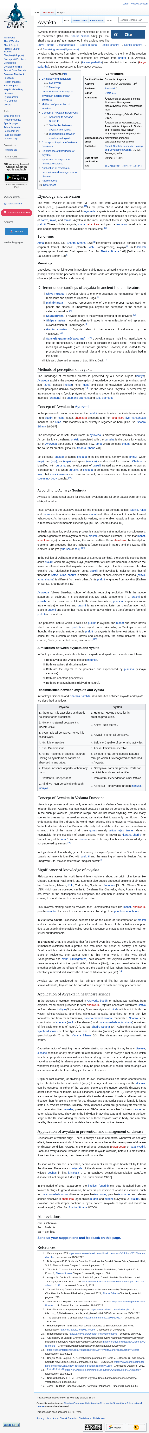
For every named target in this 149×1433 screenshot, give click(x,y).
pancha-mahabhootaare (98, 1018)
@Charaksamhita (13, 203)
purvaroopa (118, 1146)
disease (140, 1048)
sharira (72, 575)
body (53, 478)
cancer (137, 1109)
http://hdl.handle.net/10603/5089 (77, 1329)
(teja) (54, 461)
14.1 (53, 1369)
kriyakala (77, 1168)
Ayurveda (89, 211)
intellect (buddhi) (98, 1185)
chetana (82, 456)
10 (61, 333)
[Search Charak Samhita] (133, 20)
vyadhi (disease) (47, 1031)
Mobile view (99, 1418)
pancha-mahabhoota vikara (115, 1022)
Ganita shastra (133, 44)
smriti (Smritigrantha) (74, 959)
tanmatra (121, 224)
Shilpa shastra (110, 44)
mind (40, 474)
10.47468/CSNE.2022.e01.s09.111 (123, 166)
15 (95, 639)
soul (39, 478)
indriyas (43, 788)
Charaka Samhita (80, 696)
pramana (54, 397)
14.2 (58, 1369)
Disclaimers (85, 1418)
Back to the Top (11, 1425)
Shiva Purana (45, 44)
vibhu (92, 247)
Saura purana (88, 44)
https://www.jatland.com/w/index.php (110, 1309)
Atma (40, 242)
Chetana (137, 461)
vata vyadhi (138, 1146)
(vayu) (67, 461)
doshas (52, 1172)
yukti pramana (104, 397)
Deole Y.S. (110, 93)
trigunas (92, 659)
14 (70, 478)
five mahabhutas (136, 417)
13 (86, 388)
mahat (82, 224)
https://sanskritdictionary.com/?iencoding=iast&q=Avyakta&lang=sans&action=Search (93, 1350)
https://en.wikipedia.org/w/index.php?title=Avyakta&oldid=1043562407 (103, 1370)
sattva (44, 220)
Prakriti (141, 247)
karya (142, 62)
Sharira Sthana (80, 36)
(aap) (40, 461)
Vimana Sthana (81, 1035)
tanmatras (100, 1194)
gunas (93, 830)
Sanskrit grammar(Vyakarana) (61, 49)
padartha (96, 62)
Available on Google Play (16, 186)
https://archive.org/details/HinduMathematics (93, 1333)
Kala (70, 885)
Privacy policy (43, 1418)
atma (47, 384)
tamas (67, 220)
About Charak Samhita (64, 1418)
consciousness (59, 474)
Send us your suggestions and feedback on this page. (79, 1238)
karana (86, 62)
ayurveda (95, 435)
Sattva (134, 509)
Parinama (109, 885)
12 (105, 359)
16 (69, 842)
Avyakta (121, 79)
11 (90, 337)
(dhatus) (59, 456)
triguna (126, 443)
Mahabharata (67, 44)
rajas (53, 220)
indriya (140, 376)
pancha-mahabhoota (126, 911)
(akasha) (91, 461)
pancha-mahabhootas (55, 1194)
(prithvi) (133, 456)
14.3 (62, 1369)
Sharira (133, 1018)
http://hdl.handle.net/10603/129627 (103, 1317)
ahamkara (93, 224)
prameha (67, 1109)
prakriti (122, 57)
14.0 (49, 1369)
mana (86, 384)
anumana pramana (78, 397)
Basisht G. (110, 88)
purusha (109, 439)
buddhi (93, 413)
